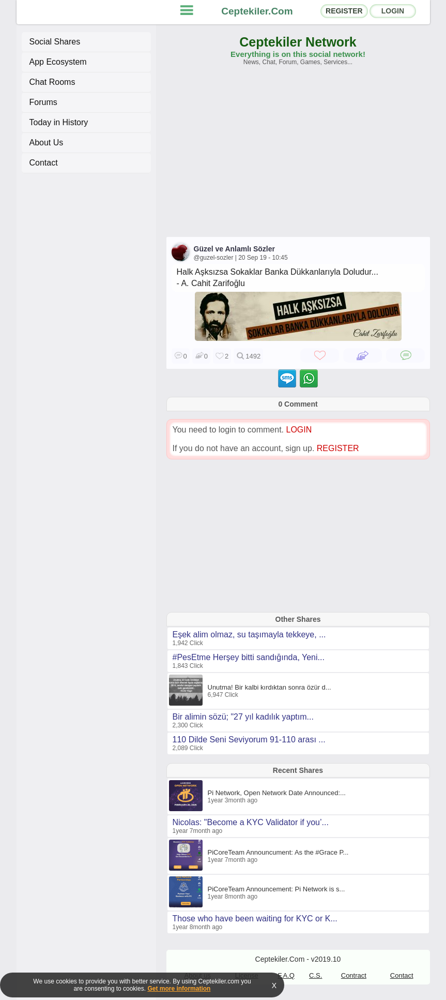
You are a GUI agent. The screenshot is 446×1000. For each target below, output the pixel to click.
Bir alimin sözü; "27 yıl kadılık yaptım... (243, 716)
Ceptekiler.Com (257, 11)
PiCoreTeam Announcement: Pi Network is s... (276, 889)
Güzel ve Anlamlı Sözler (234, 249)
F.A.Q (286, 975)
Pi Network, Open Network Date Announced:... (277, 793)
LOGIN (392, 11)
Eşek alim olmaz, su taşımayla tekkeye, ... (249, 634)
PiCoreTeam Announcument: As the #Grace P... (278, 852)
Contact (43, 162)
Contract (353, 975)
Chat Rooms (52, 82)
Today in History (58, 122)
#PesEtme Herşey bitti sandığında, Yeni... (249, 657)
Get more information (178, 988)
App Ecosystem (58, 61)
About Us (46, 142)
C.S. (315, 975)
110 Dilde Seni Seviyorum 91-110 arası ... (249, 739)
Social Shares (55, 41)
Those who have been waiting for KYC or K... (255, 918)
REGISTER (344, 11)
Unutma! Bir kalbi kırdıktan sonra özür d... (269, 687)
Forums (43, 102)
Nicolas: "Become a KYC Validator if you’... (251, 822)
